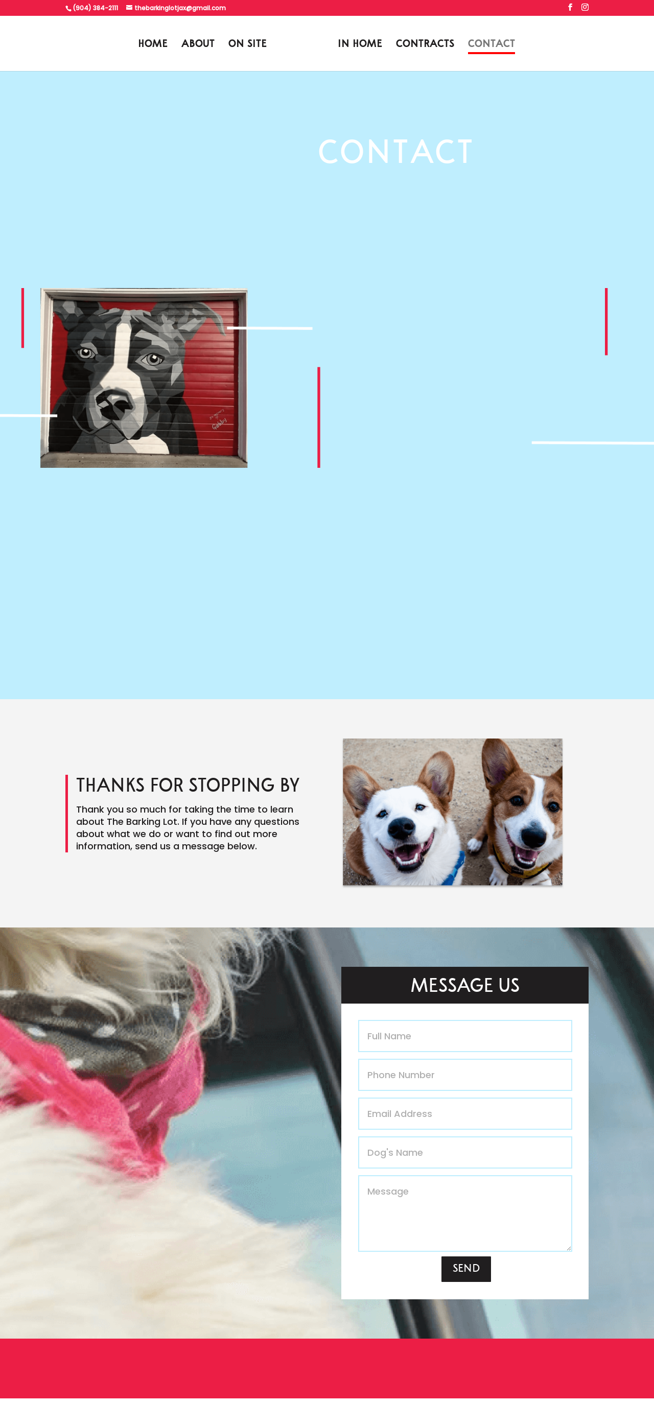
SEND (466, 1269)
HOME (153, 45)
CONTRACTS (425, 45)
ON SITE (247, 45)
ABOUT (198, 45)
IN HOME (360, 45)
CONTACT (491, 45)
